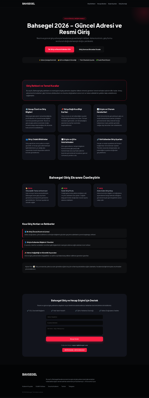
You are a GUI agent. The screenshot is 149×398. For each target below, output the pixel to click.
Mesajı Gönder (74, 340)
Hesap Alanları (101, 4)
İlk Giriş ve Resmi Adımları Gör (59, 49)
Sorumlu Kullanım (53, 387)
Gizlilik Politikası (40, 387)
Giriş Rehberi (91, 4)
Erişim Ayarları (112, 4)
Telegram (71, 387)
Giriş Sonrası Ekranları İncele (90, 49)
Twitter (63, 387)
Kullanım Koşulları (27, 387)
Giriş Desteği (123, 4)
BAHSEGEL (28, 3)
